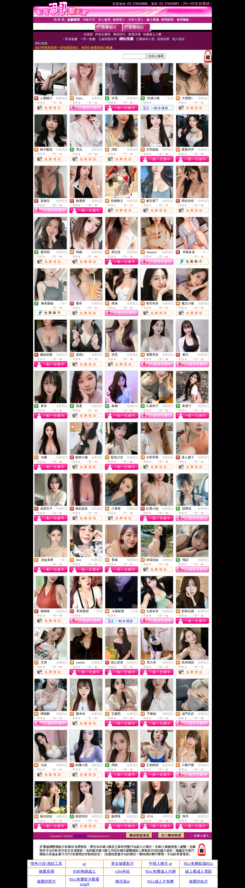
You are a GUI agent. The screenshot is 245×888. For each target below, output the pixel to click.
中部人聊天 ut (160, 864)
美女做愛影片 (122, 864)
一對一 (204, 252)
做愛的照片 (46, 881)
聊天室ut (122, 881)
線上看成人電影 (198, 871)
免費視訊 (61, 98)
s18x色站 (122, 871)
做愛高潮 (46, 871)
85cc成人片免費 (160, 881)
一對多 (169, 98)
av (84, 864)
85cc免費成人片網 (160, 871)
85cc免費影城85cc (198, 864)
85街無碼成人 (84, 871)
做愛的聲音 (80, 836)
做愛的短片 (198, 881)
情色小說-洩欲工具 (46, 864)
